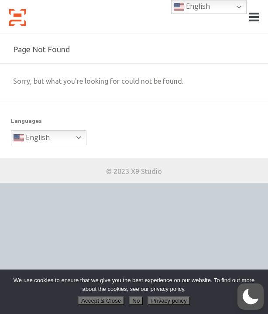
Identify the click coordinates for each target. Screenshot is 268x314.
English (32, 138)
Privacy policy (168, 300)
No (136, 300)
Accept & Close (101, 300)
